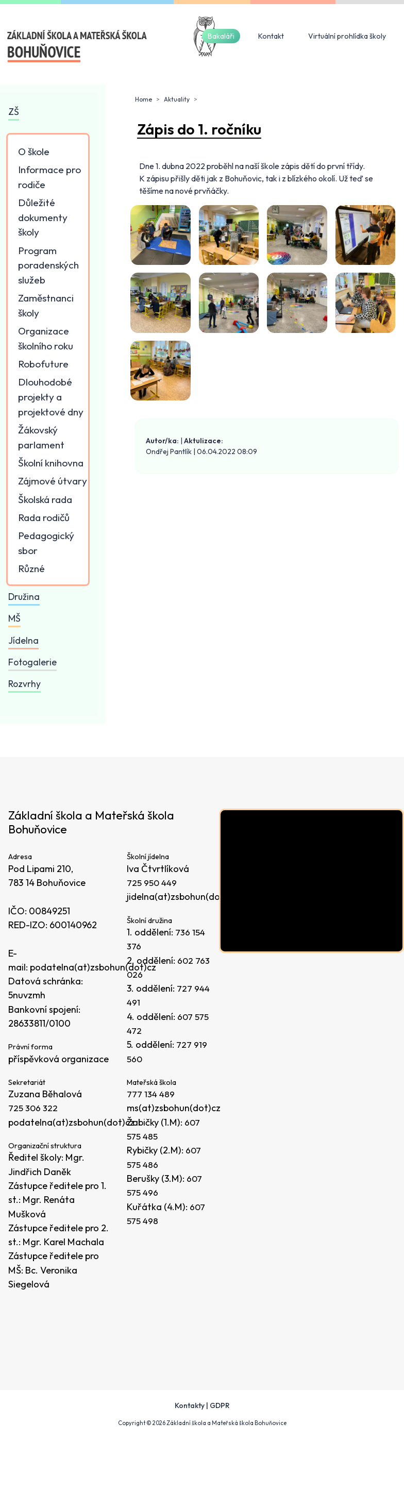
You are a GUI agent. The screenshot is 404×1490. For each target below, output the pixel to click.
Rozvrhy (24, 684)
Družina (24, 596)
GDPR (220, 1405)
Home (143, 99)
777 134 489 (151, 1094)
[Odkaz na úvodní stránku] (77, 46)
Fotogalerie (32, 662)
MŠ (14, 618)
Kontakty (190, 1405)
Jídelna (23, 640)
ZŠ (13, 112)
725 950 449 (152, 883)
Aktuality (177, 99)
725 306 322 (33, 1108)
